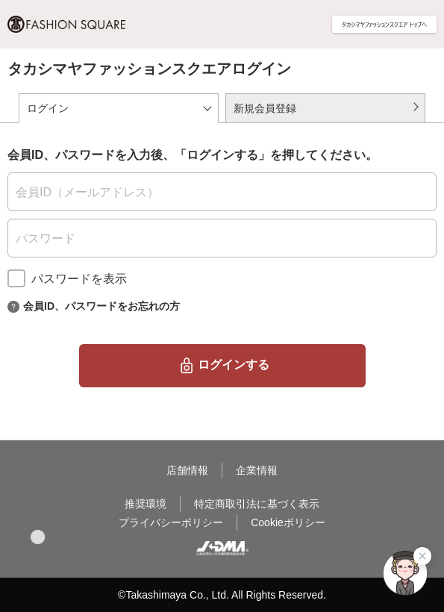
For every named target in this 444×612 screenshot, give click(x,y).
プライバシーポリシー (171, 522)
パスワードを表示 (79, 278)
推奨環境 (145, 504)
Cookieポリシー (288, 522)
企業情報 (257, 470)
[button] (38, 537)
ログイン (48, 108)
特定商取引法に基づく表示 (256, 504)
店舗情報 (187, 470)
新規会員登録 (265, 108)
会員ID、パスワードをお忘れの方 (101, 305)
